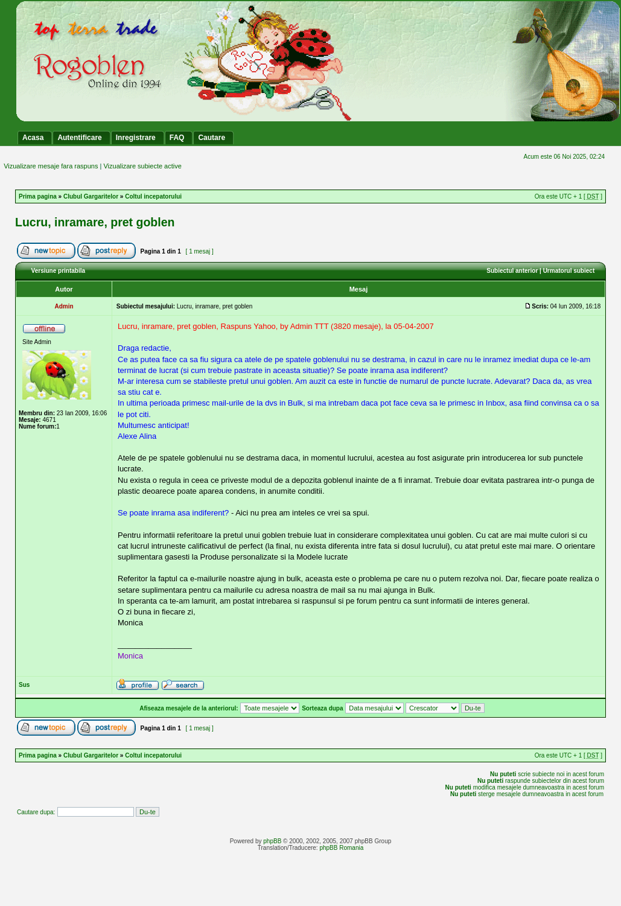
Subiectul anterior (512, 270)
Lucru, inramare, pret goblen (94, 222)
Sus (24, 684)
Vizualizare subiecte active (142, 166)
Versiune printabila (58, 270)
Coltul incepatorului (153, 196)
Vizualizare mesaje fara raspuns (51, 166)
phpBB (272, 841)
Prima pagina (38, 196)
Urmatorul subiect (569, 270)
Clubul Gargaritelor (90, 196)
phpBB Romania (341, 847)
